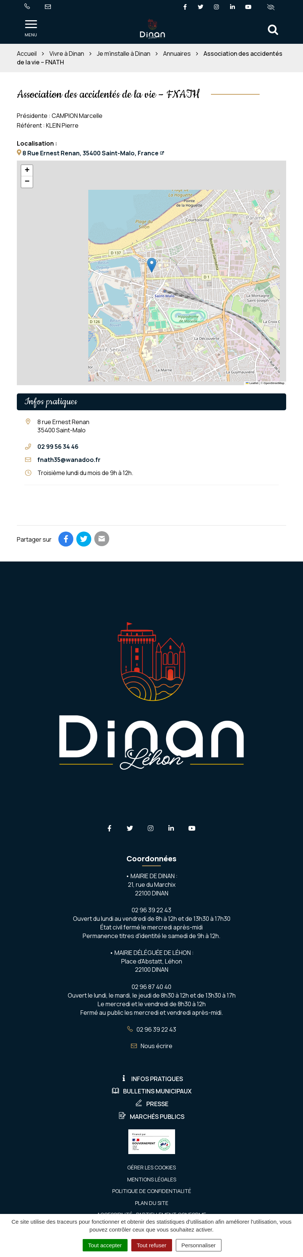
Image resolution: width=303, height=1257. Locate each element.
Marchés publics (151, 1117)
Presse (151, 1104)
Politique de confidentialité (151, 1190)
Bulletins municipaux (152, 1091)
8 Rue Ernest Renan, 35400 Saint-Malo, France (90, 153)
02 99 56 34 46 (58, 446)
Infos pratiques (151, 1079)
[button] (151, 265)
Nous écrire (151, 1046)
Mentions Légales (151, 1179)
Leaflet (252, 383)
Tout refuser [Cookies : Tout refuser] (151, 1245)
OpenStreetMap (274, 383)
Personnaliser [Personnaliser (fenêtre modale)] (198, 1245)
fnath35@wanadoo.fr (69, 460)
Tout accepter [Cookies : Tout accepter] (105, 1245)
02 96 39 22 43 (151, 1029)
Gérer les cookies (151, 1167)
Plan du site (151, 1202)
